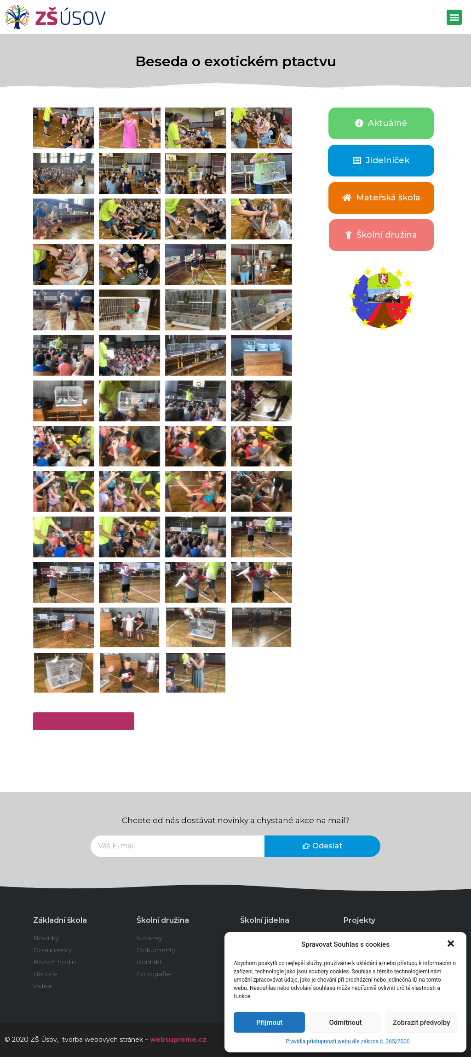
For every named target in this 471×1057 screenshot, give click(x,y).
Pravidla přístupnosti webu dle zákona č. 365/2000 (347, 1041)
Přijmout (269, 1022)
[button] (451, 944)
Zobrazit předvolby (421, 1022)
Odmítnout (345, 1022)
